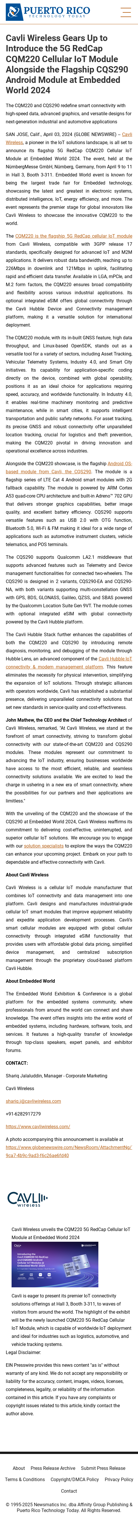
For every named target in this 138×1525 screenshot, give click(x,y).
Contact (69, 1491)
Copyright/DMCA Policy (75, 1479)
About (19, 1468)
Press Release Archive (53, 1468)
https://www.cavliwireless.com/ (38, 1126)
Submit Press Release (103, 1468)
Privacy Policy (119, 1479)
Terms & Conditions (25, 1479)
